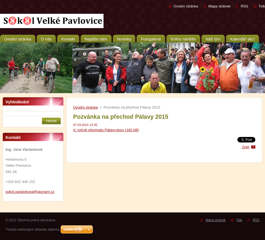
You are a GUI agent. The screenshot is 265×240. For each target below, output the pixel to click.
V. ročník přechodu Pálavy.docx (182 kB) (106, 130)
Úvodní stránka (185, 6)
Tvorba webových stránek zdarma (32, 229)
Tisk (261, 6)
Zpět (245, 147)
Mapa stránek (219, 6)
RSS (244, 6)
